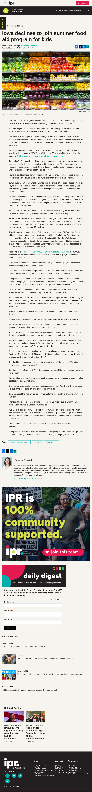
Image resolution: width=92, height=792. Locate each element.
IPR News (20, 655)
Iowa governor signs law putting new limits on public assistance (14, 733)
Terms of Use (72, 772)
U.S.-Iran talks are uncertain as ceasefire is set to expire (23, 647)
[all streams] (89, 10)
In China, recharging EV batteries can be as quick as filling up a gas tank (29, 690)
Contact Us (59, 770)
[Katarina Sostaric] (7, 463)
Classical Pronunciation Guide (78, 774)
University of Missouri (34, 475)
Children (37, 442)
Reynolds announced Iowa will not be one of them (41, 156)
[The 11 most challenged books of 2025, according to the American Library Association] (9, 675)
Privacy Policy (72, 770)
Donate (83, 3)
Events (57, 765)
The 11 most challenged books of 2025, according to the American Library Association (49, 674)
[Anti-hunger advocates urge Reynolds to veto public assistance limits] (35, 716)
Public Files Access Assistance (44, 776)
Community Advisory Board (43, 770)
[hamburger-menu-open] (5, 3)
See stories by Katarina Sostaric (28, 478)
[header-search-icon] (73, 3)
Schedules (71, 765)
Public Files (37, 774)
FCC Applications (39, 772)
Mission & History (40, 765)
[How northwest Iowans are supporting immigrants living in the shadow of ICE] (9, 659)
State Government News (12, 26)
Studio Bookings (61, 772)
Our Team (37, 767)
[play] (6, 11)
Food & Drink (51, 442)
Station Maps (72, 767)
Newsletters (59, 767)
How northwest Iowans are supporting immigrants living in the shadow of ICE (46, 658)
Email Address (9, 602)
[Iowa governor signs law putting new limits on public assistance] (14, 716)
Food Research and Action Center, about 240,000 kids (46, 252)
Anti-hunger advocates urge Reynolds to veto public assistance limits (35, 733)
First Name (8, 611)
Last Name (8, 619)
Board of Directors (40, 769)
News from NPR (7, 643)
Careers (58, 769)
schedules (2, 23)
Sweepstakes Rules (74, 769)
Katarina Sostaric (29, 46)
